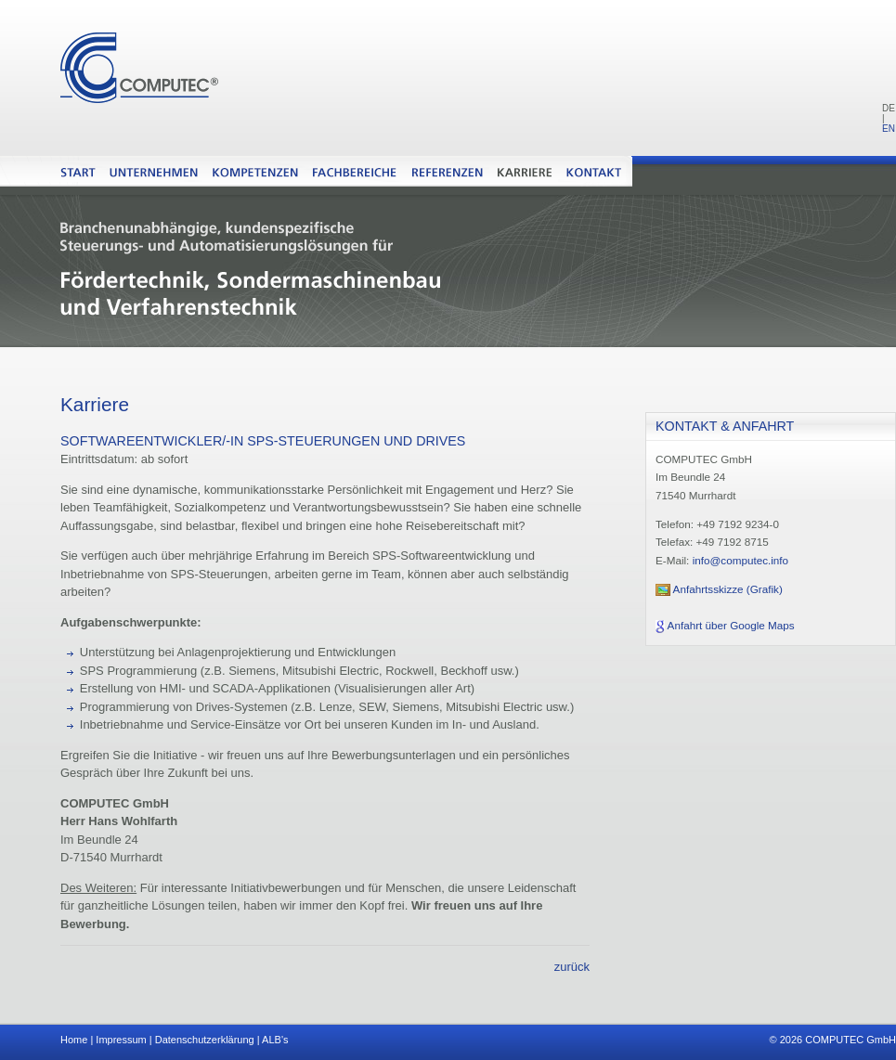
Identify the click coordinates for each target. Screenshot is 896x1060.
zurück (572, 967)
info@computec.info (740, 560)
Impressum (121, 1039)
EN (888, 128)
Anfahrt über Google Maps (731, 625)
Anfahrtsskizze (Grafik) (728, 589)
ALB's (275, 1039)
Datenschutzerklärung (204, 1039)
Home (73, 1039)
